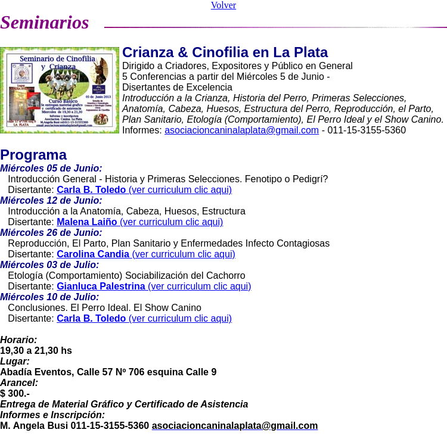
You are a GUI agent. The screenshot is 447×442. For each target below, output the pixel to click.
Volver (223, 5)
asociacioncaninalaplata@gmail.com (241, 130)
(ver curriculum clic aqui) (144, 190)
